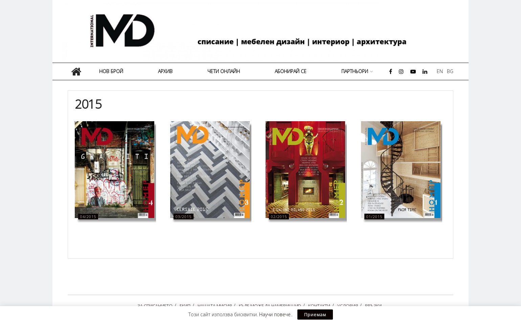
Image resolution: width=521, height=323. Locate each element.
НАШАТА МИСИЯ (215, 306)
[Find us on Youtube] (413, 71)
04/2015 (88, 216)
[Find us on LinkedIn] (425, 71)
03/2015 (183, 216)
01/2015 (374, 216)
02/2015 (279, 216)
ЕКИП (185, 306)
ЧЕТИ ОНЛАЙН (223, 71)
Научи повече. (275, 314)
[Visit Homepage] (262, 31)
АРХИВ (165, 71)
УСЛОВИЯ (347, 306)
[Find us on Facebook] (390, 71)
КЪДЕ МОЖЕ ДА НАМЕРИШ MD (270, 306)
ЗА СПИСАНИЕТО (155, 306)
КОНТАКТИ (319, 306)
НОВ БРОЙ (111, 71)
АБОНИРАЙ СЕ (291, 71)
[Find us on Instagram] (401, 71)
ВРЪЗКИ (373, 306)
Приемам (315, 314)
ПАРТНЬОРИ (354, 71)
